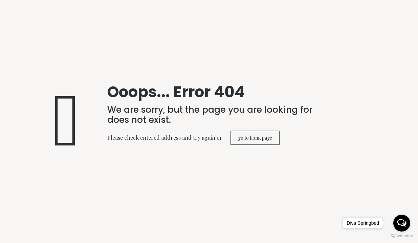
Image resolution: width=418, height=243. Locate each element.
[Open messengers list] (401, 223)
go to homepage (255, 138)
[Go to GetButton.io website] (402, 236)
